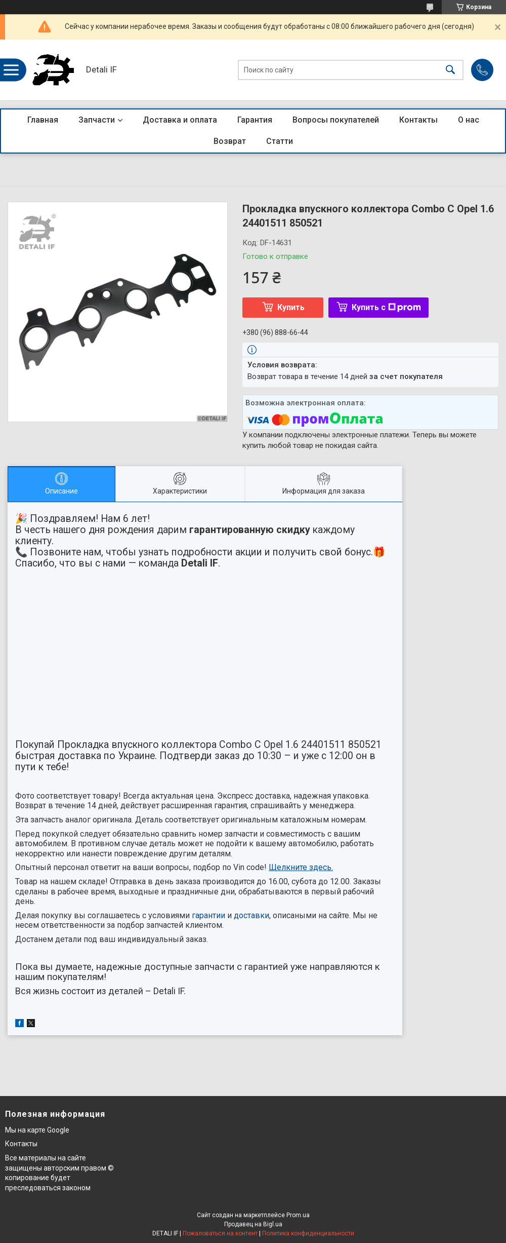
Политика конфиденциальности (308, 1233)
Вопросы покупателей (335, 120)
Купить (291, 307)
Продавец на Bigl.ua (253, 1224)
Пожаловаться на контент (220, 1233)
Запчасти (96, 120)
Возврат (230, 141)
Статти (279, 141)
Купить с (386, 307)
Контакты (418, 120)
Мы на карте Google (37, 1130)
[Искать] (450, 70)
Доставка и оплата (180, 120)
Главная (42, 120)
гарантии (208, 915)
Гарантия (254, 120)
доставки (251, 915)
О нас (468, 120)
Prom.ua (298, 1215)
